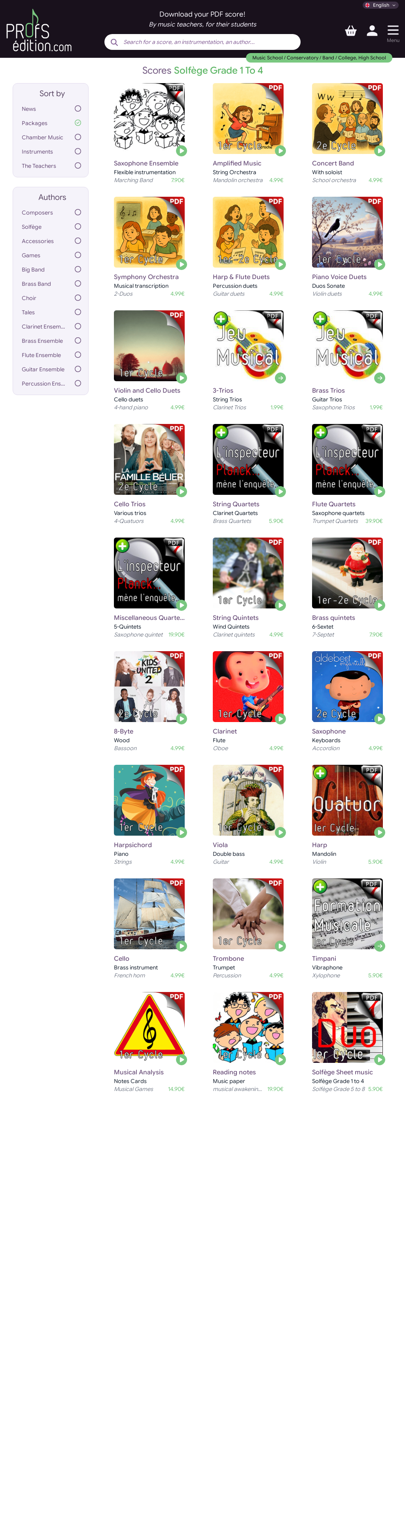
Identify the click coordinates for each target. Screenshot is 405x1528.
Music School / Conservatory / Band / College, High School (319, 58)
